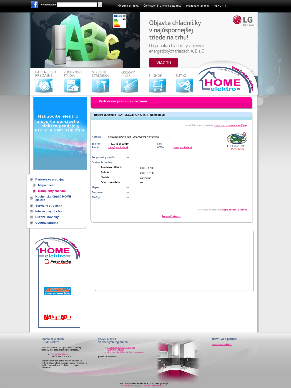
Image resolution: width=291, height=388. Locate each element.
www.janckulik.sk (183, 147)
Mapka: (96, 187)
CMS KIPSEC (127, 386)
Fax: (159, 143)
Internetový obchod (158, 82)
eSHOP (218, 6)
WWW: (161, 147)
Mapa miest (46, 185)
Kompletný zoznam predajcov (121, 347)
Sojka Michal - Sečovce (234, 209)
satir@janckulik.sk (118, 147)
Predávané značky (198, 6)
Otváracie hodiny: (102, 162)
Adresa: (96, 136)
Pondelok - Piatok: (112, 167)
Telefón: (96, 143)
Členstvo (149, 6)
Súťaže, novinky (186, 82)
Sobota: (105, 172)
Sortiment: (98, 192)
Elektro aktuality (170, 6)
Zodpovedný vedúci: (104, 157)
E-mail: (96, 147)
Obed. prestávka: (111, 182)
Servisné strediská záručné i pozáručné (126, 352)
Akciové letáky (129, 82)
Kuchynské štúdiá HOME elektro (73, 82)
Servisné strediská (101, 82)
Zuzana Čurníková (59, 354)
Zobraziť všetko (171, 216)
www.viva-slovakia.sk (222, 344)
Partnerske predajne (44, 82)
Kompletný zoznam (52, 191)
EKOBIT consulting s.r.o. (155, 386)
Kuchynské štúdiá (116, 350)
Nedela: (105, 177)
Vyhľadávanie (48, 4)
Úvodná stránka (128, 6)
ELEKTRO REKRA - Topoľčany (230, 125)
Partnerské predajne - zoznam (123, 101)
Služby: (96, 197)
